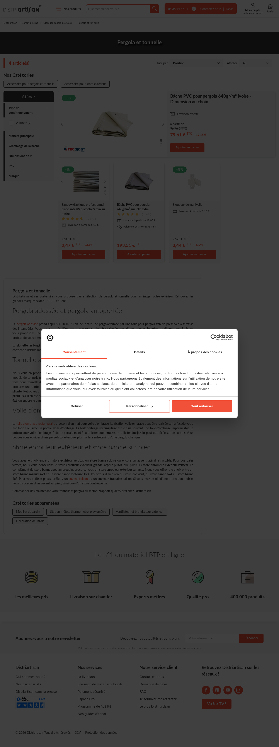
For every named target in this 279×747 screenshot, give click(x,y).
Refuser (77, 406)
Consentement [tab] (74, 352)
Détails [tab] (139, 352)
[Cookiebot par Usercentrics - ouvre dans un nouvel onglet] (214, 337)
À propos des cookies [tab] (205, 352)
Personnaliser (139, 406)
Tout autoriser (202, 406)
